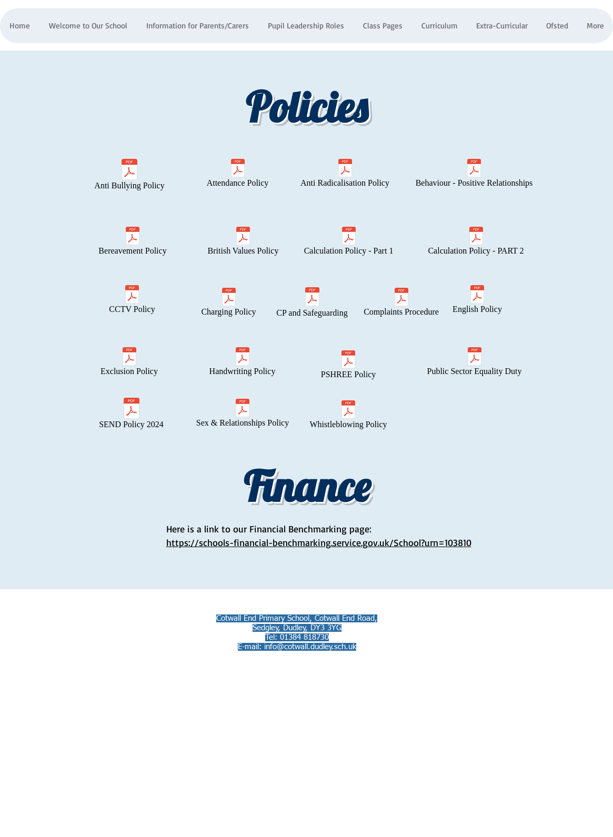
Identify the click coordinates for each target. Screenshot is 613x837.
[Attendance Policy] (238, 175)
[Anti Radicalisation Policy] (345, 175)
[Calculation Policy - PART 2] (476, 243)
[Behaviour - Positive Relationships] (474, 175)
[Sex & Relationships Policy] (242, 415)
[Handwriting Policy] (242, 363)
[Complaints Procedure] (401, 304)
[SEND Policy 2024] (131, 415)
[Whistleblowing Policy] (349, 416)
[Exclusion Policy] (129, 363)
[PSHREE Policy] (348, 366)
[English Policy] (477, 301)
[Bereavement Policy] (133, 243)
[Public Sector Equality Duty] (474, 363)
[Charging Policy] (229, 304)
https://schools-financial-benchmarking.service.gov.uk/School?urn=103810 (318, 542)
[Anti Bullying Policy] (129, 176)
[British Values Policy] (243, 243)
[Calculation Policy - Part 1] (349, 243)
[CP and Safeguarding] (312, 303)
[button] (197, 25)
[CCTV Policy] (132, 301)
